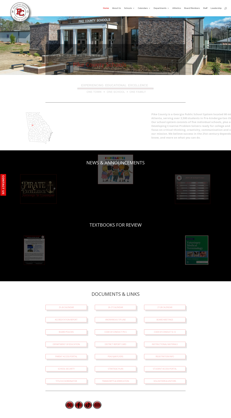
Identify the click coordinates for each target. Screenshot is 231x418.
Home (106, 8)
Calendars (143, 8)
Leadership (216, 8)
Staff (205, 8)
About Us (116, 8)
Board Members (192, 8)
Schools (128, 8)
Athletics (176, 8)
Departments (160, 8)
